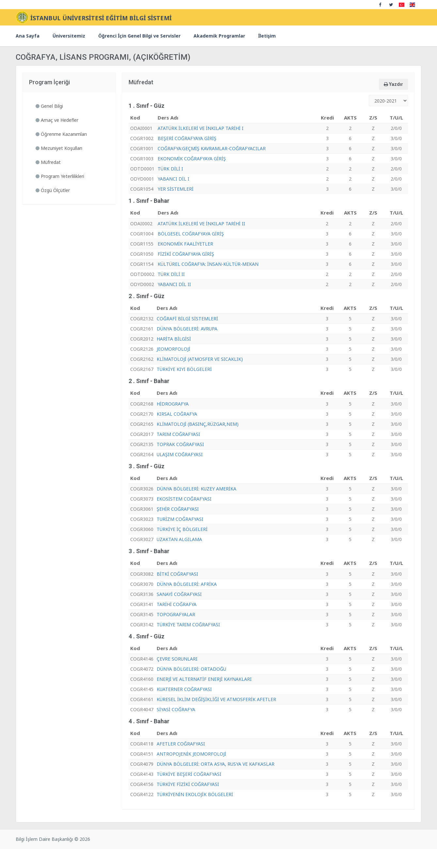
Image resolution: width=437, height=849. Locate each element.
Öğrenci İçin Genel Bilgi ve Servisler (139, 36)
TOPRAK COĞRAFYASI (180, 444)
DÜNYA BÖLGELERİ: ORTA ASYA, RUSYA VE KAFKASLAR (215, 764)
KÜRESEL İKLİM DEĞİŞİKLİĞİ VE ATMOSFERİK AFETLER (216, 699)
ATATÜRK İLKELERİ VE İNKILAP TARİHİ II (201, 223)
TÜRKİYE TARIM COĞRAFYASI (188, 624)
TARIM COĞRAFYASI (178, 434)
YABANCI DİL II (174, 284)
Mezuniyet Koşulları (59, 148)
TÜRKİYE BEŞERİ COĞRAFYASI (189, 774)
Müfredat (48, 162)
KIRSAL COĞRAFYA (177, 414)
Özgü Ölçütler (53, 190)
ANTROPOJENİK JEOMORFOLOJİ (191, 754)
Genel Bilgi (49, 106)
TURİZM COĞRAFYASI (180, 519)
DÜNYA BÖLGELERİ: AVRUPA (187, 329)
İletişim (267, 36)
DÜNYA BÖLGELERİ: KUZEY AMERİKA (196, 489)
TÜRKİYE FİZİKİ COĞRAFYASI (188, 784)
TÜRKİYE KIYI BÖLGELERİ (184, 369)
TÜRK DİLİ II (171, 274)
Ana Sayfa (27, 36)
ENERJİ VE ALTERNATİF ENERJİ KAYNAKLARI (204, 679)
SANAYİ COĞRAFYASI (179, 594)
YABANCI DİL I (173, 179)
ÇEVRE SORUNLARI (177, 659)
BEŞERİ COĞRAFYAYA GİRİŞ (187, 138)
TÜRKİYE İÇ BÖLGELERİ (182, 529)
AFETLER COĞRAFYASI (181, 744)
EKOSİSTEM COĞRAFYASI (184, 499)
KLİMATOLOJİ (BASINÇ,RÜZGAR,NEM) (198, 424)
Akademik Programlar (219, 36)
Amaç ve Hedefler (57, 120)
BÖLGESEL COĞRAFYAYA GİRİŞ (191, 234)
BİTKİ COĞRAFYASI (177, 574)
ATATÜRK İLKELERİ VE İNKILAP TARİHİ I (200, 128)
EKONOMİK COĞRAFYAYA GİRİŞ (192, 158)
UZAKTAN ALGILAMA (179, 539)
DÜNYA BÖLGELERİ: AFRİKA (187, 584)
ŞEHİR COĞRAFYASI (178, 509)
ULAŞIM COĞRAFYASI (180, 454)
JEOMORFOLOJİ (173, 349)
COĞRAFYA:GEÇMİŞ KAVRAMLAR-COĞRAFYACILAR (212, 148)
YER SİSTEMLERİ (176, 189)
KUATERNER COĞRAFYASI (184, 689)
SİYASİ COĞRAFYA (176, 709)
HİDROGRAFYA (173, 404)
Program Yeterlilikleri (60, 176)
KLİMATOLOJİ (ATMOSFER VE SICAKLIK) (200, 359)
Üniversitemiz (69, 36)
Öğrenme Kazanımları (61, 134)
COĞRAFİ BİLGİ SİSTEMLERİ (187, 318)
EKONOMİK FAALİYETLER (185, 244)
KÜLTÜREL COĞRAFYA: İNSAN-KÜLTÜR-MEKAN (208, 264)
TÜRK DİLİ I (170, 169)
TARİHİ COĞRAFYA (176, 604)
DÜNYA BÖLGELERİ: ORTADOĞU (191, 669)
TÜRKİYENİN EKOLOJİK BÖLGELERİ (195, 794)
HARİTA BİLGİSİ (174, 339)
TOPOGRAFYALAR (176, 614)
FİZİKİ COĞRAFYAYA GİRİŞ (186, 254)
